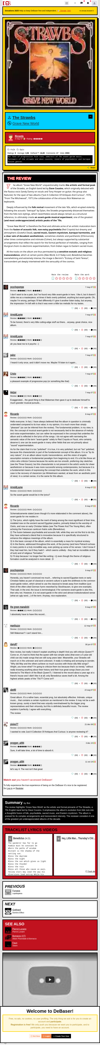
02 (58, 837)
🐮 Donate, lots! (64, 11)
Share (91, 168)
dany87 (13, 642)
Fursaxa (16, 889)
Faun (14, 941)
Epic (20, 149)
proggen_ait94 (17, 741)
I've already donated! (86, 10)
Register (20, 786)
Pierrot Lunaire (19, 927)
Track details (91, 869)
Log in (10, 786)
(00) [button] (94, 308)
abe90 (13, 688)
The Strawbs (23, 117)
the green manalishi (19, 605)
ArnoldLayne (16, 314)
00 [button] (76, 308)
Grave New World (25, 123)
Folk (11, 149)
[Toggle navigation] (66, 3)
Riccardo (19, 136)
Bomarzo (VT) (19, 934)
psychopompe (17, 286)
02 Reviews (50, 1031)
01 (10, 837)
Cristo (13, 373)
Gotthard (16, 908)
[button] (75, 3)
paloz (12, 354)
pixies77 (14, 722)
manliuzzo (15, 624)
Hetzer (13, 391)
